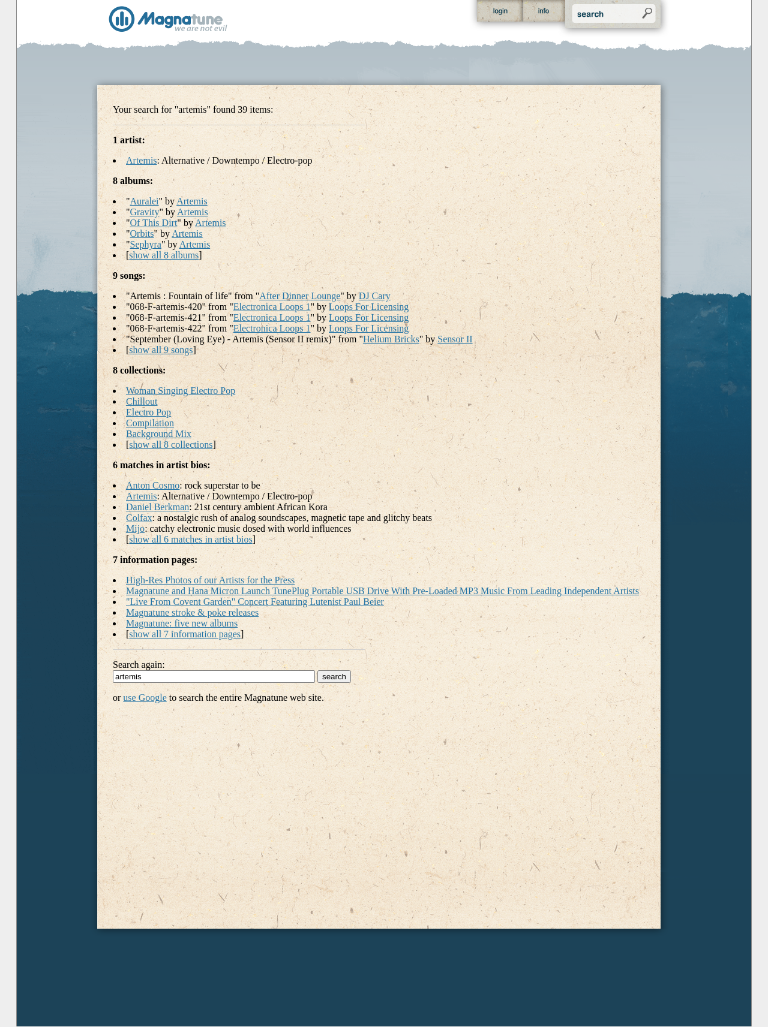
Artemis (141, 160)
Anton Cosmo (152, 485)
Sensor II (454, 339)
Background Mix (158, 434)
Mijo (135, 528)
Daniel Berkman (157, 507)
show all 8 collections (170, 444)
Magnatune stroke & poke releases (192, 612)
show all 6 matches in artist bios (190, 539)
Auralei (144, 201)
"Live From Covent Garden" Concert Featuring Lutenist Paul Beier (255, 602)
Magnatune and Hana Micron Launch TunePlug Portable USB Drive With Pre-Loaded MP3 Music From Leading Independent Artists (382, 591)
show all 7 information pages (185, 634)
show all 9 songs (161, 350)
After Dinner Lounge (299, 296)
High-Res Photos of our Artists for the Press (210, 580)
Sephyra (145, 244)
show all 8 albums (164, 255)
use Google (144, 697)
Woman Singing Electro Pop (180, 390)
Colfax (139, 518)
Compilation (150, 423)
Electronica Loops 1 (272, 307)
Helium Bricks (391, 339)
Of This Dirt (154, 223)
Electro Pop (148, 412)
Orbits (142, 233)
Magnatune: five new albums (182, 623)
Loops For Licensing (369, 307)
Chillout (141, 401)
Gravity (145, 212)
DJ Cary (375, 296)
